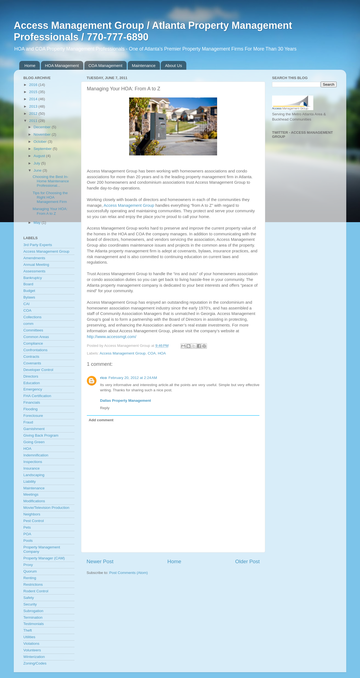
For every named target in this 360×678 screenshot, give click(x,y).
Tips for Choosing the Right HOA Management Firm (50, 197)
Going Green (34, 442)
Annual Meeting (36, 265)
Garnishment (34, 429)
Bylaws (29, 297)
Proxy (28, 565)
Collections (32, 317)
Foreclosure (33, 416)
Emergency (32, 389)
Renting (29, 578)
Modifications (34, 501)
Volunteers (32, 650)
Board (28, 284)
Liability (29, 481)
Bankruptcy (32, 278)
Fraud (28, 422)
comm (28, 324)
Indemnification (35, 455)
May (37, 223)
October (41, 141)
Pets (27, 527)
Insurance (31, 468)
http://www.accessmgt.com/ (111, 336)
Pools (28, 541)
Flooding (30, 409)
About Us (173, 65)
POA (27, 534)
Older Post (247, 561)
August (40, 156)
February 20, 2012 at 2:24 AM (133, 378)
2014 (33, 99)
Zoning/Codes (34, 663)
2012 (33, 113)
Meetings (30, 494)
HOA (162, 353)
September (43, 149)
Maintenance (144, 65)
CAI (26, 304)
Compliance (33, 343)
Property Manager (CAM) (44, 558)
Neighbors (31, 514)
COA (152, 353)
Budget (29, 291)
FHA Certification (37, 396)
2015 (33, 92)
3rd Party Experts (37, 245)
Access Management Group (129, 205)
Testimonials (33, 624)
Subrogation (33, 611)
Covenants (32, 363)
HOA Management (62, 65)
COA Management (105, 65)
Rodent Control (35, 591)
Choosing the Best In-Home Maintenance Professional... (51, 181)
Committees (33, 330)
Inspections (32, 462)
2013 (33, 106)
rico (103, 378)
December (43, 127)
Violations (31, 643)
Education (31, 383)
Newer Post (100, 561)
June (38, 170)
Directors (30, 376)
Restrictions (33, 584)
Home (29, 65)
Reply (105, 408)
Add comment (101, 420)
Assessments (34, 271)
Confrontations (35, 350)
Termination (33, 617)
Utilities (29, 637)
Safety (28, 598)
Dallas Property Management (125, 400)
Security (30, 604)
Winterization (34, 657)
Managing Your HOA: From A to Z (50, 211)
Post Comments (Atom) (128, 573)
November (43, 134)
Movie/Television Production (46, 508)
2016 (33, 85)
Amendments (34, 258)
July (37, 163)
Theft (27, 630)
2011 (33, 121)
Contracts (31, 357)
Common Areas (36, 337)
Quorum (30, 571)
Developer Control (38, 370)
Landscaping (34, 475)
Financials (31, 402)
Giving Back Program (41, 435)
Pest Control (33, 521)
